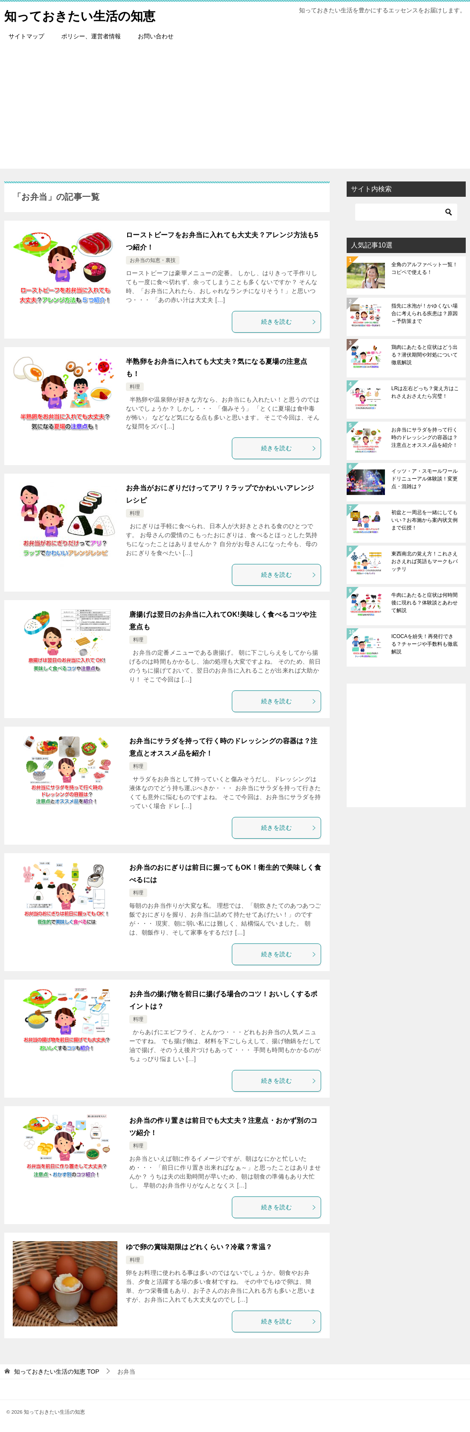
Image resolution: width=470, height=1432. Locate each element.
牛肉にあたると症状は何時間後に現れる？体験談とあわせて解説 (424, 602)
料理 (135, 387)
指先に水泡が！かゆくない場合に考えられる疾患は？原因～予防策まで (424, 313)
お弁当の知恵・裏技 (153, 260)
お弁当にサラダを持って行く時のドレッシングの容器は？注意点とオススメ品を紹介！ (424, 437)
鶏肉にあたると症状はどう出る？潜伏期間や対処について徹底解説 (424, 354)
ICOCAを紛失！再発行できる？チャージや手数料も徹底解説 (424, 644)
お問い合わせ (156, 36)
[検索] (406, 212)
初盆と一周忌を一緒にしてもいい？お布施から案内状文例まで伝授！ (424, 520)
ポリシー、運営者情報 (91, 36)
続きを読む (288, 321)
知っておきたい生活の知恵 (82, 14)
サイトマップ (26, 36)
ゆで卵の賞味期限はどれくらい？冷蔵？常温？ (199, 1247)
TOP (56, 1371)
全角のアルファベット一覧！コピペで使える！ (424, 268)
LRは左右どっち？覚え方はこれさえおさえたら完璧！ (425, 392)
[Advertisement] (235, 109)
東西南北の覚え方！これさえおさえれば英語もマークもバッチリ (424, 561)
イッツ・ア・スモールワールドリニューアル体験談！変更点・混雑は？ (424, 478)
